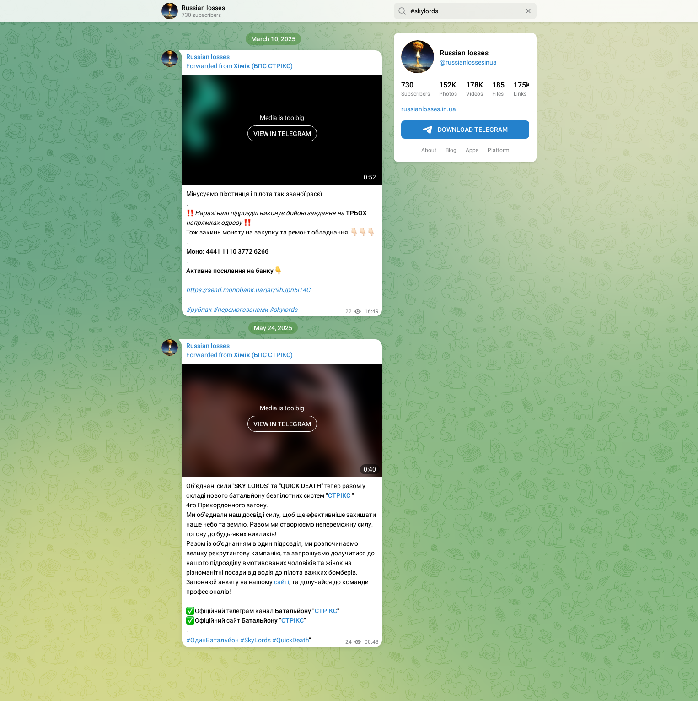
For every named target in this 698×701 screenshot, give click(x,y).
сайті (281, 582)
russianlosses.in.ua (428, 109)
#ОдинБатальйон (212, 640)
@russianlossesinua (468, 62)
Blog (451, 150)
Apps (472, 150)
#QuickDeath (290, 640)
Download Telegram (465, 130)
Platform (499, 150)
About (428, 150)
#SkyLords (255, 640)
